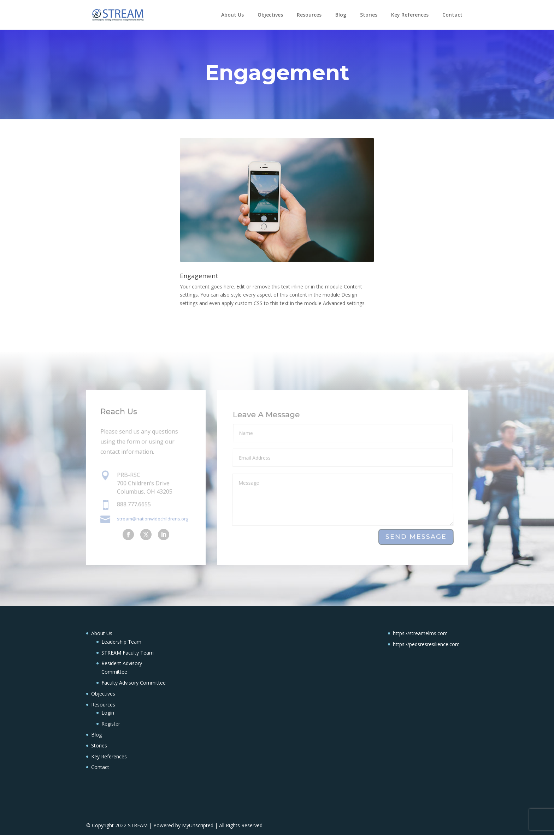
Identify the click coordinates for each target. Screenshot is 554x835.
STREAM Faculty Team (127, 652)
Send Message (416, 537)
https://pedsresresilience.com (426, 644)
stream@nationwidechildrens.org (152, 518)
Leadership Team (121, 641)
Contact (452, 14)
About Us (232, 14)
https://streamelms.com (420, 633)
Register (110, 723)
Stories (368, 14)
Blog (340, 14)
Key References (410, 14)
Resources (309, 14)
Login (107, 712)
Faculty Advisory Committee (133, 682)
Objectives (270, 14)
